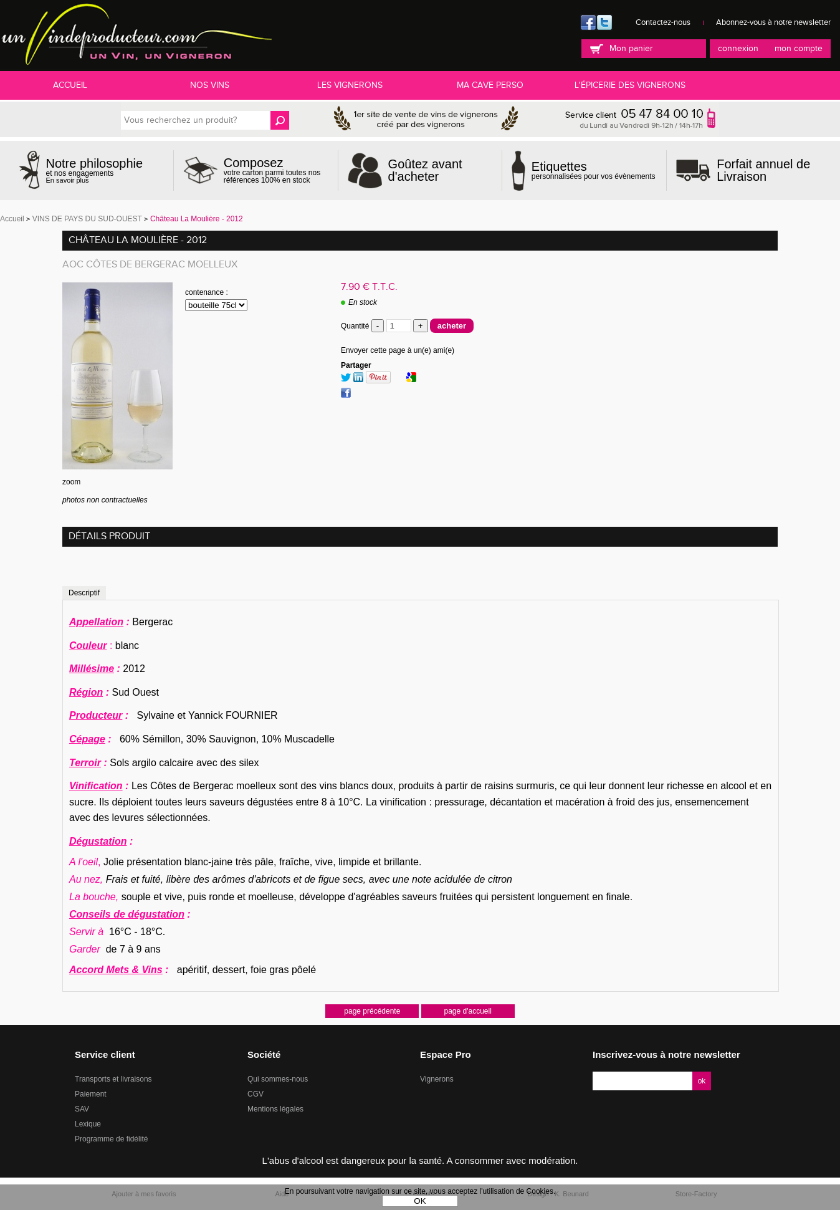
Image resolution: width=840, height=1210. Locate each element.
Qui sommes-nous (277, 1079)
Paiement (91, 1094)
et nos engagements (94, 170)
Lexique (88, 1124)
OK (420, 1201)
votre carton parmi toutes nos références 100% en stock (276, 170)
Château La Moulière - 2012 (138, 240)
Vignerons (437, 1079)
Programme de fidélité (111, 1139)
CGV (255, 1094)
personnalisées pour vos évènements (594, 170)
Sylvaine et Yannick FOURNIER (203, 715)
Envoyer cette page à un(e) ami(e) (397, 350)
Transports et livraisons (113, 1079)
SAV (82, 1109)
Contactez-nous (663, 22)
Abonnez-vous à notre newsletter (773, 22)
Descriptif (84, 592)
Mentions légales (275, 1109)
